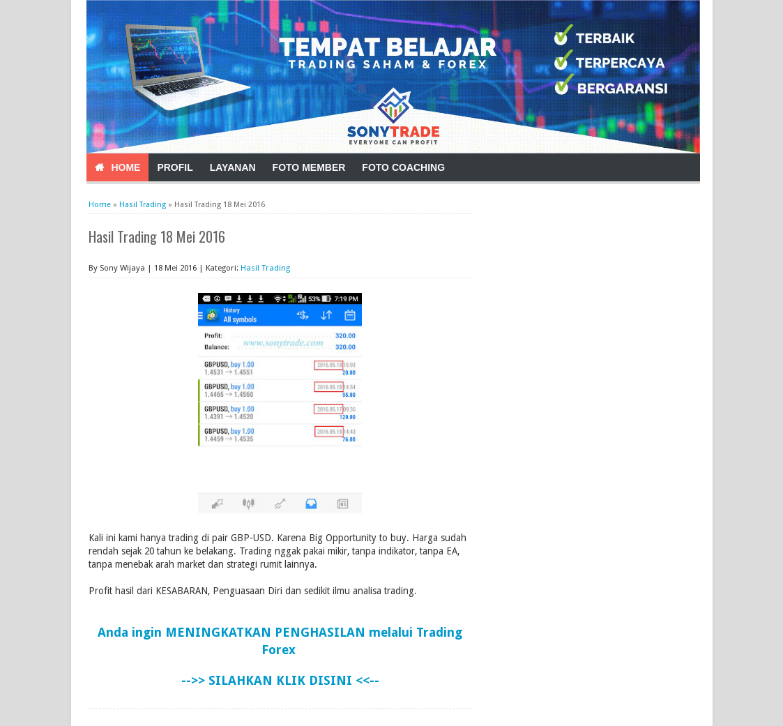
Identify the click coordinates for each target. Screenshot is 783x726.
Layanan (233, 167)
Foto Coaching (403, 167)
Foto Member (309, 167)
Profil (174, 167)
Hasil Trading (265, 268)
